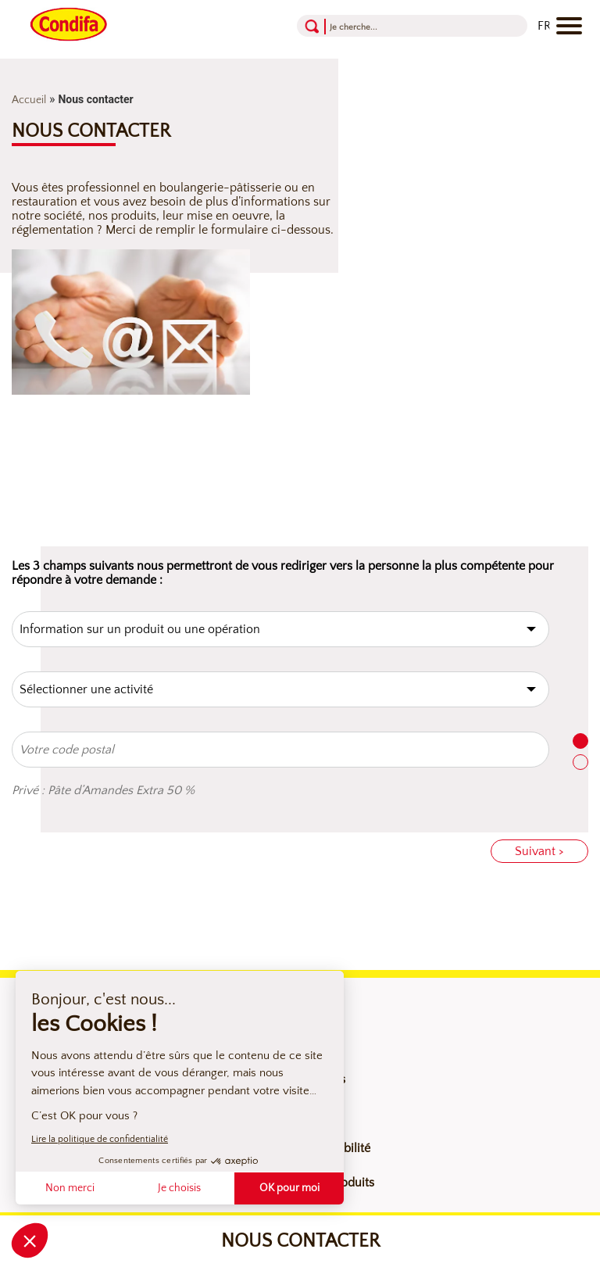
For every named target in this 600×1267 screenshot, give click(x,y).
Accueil (29, 100)
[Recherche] (391, 26)
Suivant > (539, 851)
